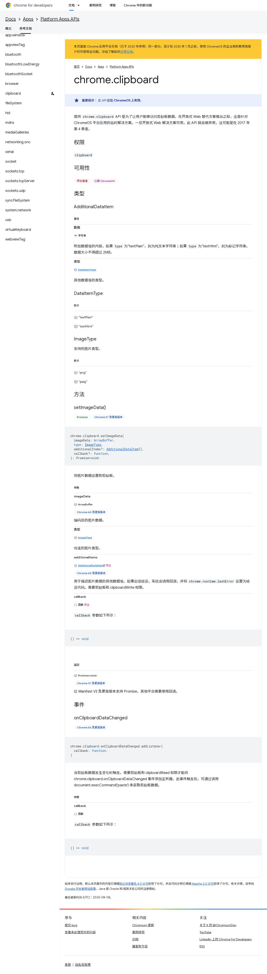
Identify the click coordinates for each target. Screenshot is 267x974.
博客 (112, 5)
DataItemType (87, 269)
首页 (77, 67)
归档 (135, 939)
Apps (28, 19)
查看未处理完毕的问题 (80, 932)
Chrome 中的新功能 (138, 5)
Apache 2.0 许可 (203, 884)
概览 (8, 29)
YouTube (205, 932)
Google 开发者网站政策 (80, 889)
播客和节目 (140, 946)
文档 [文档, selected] (71, 5)
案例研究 (95, 5)
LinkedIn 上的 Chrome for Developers (226, 939)
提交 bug (71, 925)
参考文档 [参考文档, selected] (25, 29)
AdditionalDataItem (90, 565)
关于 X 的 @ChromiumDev (218, 925)
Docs (10, 19)
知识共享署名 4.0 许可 (133, 884)
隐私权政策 (83, 964)
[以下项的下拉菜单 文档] (80, 5)
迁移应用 (126, 52)
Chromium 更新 (143, 925)
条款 (68, 964)
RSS (202, 946)
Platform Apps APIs (59, 19)
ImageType (85, 537)
